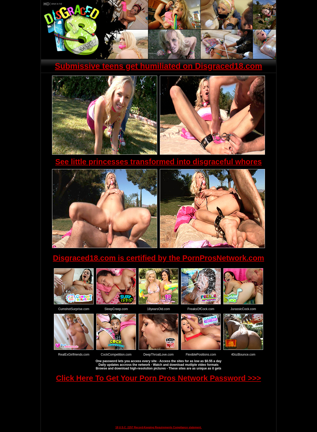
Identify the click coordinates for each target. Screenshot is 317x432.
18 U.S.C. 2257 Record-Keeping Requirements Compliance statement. (158, 427)
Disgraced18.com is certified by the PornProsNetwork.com (158, 258)
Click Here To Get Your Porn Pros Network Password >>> (158, 378)
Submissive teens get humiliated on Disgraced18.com (158, 66)
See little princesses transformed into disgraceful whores (158, 162)
